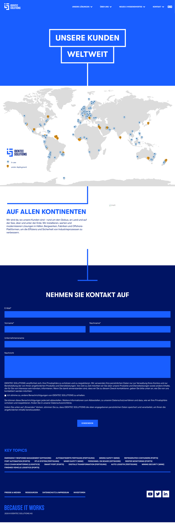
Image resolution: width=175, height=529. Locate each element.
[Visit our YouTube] (150, 494)
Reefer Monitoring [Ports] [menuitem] (138, 461)
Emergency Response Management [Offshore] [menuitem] (28, 458)
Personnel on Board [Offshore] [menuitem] (104, 461)
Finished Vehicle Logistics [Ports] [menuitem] (22, 468)
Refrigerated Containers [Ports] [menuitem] (141, 458)
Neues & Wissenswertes (130, 7)
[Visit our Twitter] (158, 494)
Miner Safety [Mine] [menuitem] (73, 461)
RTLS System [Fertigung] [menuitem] (47, 461)
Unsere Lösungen (80, 7)
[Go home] (13, 6)
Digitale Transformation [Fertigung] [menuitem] (88, 464)
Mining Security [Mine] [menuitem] (153, 464)
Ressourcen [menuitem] (31, 493)
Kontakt (157, 7)
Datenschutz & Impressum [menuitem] (55, 493)
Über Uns (104, 7)
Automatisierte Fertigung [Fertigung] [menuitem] (75, 458)
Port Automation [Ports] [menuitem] (17, 461)
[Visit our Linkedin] (166, 494)
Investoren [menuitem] (79, 493)
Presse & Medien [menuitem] (13, 493)
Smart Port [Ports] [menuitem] (54, 464)
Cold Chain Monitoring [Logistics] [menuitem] (22, 464)
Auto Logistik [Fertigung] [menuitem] (124, 464)
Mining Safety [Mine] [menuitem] (109, 458)
